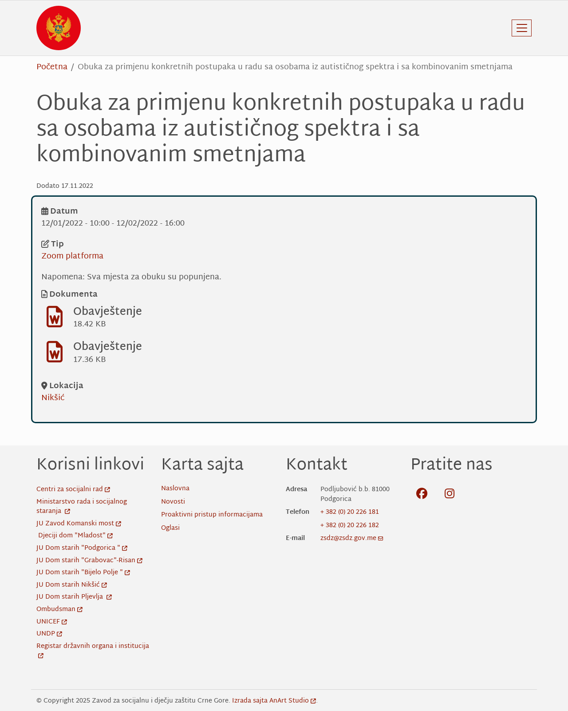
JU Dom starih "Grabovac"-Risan (89, 561)
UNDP (49, 634)
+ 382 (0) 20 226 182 (349, 526)
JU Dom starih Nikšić (71, 585)
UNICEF (51, 622)
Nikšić (52, 398)
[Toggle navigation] (522, 28)
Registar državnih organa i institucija (92, 651)
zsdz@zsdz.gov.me (351, 538)
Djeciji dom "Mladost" (75, 536)
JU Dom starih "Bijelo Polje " (83, 573)
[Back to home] (58, 28)
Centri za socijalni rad (73, 490)
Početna (51, 67)
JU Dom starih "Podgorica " (81, 548)
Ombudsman (59, 610)
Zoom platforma (72, 256)
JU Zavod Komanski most (78, 524)
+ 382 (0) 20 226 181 (349, 512)
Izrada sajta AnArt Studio (274, 701)
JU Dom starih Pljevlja (74, 597)
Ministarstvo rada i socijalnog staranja (81, 507)
